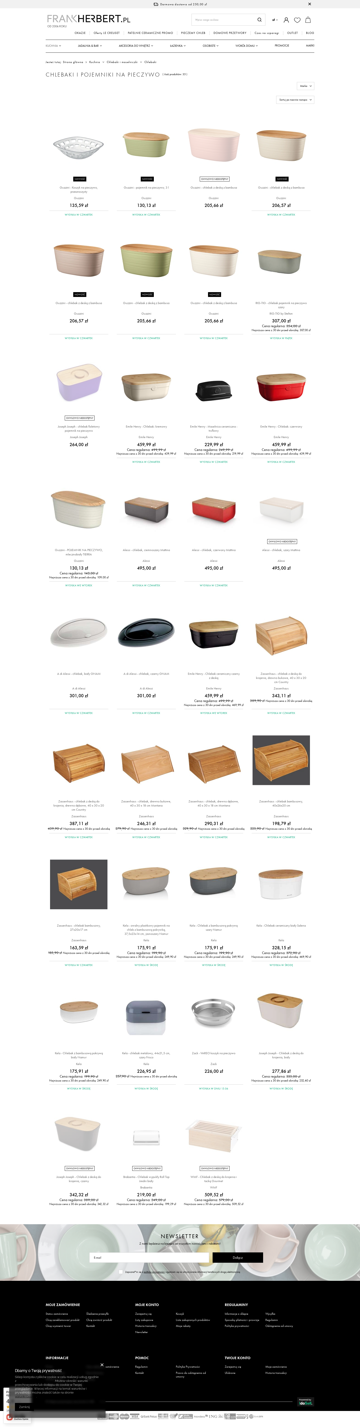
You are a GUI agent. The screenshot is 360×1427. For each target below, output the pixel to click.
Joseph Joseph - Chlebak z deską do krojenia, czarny (78, 1179)
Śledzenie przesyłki (97, 1314)
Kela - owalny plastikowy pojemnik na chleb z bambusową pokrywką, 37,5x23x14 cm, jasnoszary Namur (146, 929)
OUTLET (292, 33)
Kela (146, 940)
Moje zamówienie (63, 1305)
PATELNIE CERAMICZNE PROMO (150, 33)
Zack (214, 1064)
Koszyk (180, 1314)
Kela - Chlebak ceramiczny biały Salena (281, 925)
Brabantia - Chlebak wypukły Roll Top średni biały (146, 1179)
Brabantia (146, 1187)
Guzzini (79, 198)
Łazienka (176, 46)
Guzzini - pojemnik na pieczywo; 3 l (146, 187)
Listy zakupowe (144, 1320)
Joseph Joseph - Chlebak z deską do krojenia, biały (281, 1055)
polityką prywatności (154, 1271)
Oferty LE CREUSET (107, 33)
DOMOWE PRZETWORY (230, 33)
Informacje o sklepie (236, 1314)
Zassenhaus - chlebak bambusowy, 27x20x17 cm (79, 927)
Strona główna (73, 62)
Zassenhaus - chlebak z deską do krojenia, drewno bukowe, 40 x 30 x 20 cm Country (281, 678)
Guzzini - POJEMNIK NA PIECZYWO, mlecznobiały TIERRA (79, 552)
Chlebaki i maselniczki (122, 62)
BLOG (310, 33)
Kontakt (90, 1326)
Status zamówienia (57, 1314)
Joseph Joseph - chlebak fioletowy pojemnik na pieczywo (79, 428)
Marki (310, 45)
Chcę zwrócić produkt (99, 1320)
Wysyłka (270, 1314)
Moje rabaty (183, 1326)
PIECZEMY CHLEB (193, 33)
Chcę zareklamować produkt (62, 1320)
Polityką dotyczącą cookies (35, 1381)
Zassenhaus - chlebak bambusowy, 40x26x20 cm (281, 803)
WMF (213, 1187)
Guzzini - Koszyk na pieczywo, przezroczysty (79, 189)
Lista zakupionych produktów (193, 1320)
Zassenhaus (281, 688)
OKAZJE (80, 33)
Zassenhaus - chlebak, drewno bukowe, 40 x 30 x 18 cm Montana (146, 803)
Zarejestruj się (143, 1314)
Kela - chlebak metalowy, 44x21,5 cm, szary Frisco (146, 1055)
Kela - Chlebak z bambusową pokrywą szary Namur (214, 927)
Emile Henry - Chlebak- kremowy (146, 426)
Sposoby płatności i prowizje (242, 1320)
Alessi (146, 561)
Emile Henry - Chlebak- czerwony (281, 426)
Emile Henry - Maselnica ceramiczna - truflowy (213, 428)
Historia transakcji (146, 1326)
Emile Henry (146, 437)
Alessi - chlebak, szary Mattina (281, 550)
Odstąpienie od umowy (279, 1326)
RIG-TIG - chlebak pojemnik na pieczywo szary (281, 305)
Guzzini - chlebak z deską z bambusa (214, 187)
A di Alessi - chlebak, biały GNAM (79, 674)
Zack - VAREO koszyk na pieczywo (213, 1053)
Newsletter (180, 1236)
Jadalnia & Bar (88, 46)
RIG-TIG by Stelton (281, 313)
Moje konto (147, 1305)
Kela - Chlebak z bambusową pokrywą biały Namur (79, 1055)
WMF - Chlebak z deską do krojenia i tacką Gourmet (214, 1179)
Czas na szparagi (267, 33)
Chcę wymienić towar (58, 1326)
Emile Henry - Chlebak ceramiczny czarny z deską (214, 676)
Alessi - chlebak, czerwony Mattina (214, 550)
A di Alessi (78, 688)
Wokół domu (245, 46)
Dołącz (238, 1257)
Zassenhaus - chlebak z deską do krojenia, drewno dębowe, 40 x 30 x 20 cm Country (78, 805)
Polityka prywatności (237, 1326)
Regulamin (271, 1320)
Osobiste (209, 46)
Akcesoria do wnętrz (134, 46)
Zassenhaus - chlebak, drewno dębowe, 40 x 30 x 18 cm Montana (213, 803)
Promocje (282, 45)
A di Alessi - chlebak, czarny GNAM (146, 674)
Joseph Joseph (79, 437)
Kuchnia (52, 46)
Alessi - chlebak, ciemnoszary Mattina (146, 550)
